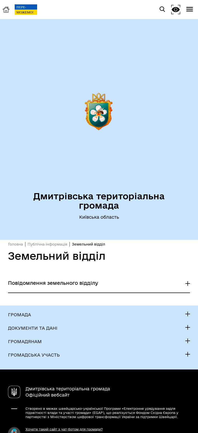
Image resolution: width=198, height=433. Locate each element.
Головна (15, 244)
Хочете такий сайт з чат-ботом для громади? (64, 429)
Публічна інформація (47, 244)
